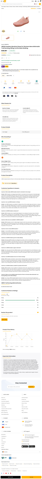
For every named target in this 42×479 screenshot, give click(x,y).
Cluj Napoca (3, 436)
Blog (22, 410)
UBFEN (2, 8)
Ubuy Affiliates (24, 412)
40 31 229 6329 (26, 441)
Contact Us (3, 399)
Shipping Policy (4, 410)
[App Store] (25, 446)
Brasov (2, 447)
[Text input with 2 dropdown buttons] (17, 4)
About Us (3, 397)
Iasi (2, 440)
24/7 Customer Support (29, 435)
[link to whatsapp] (17, 31)
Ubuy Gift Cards (25, 408)
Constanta (3, 441)
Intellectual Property (5, 403)
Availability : (3, 55)
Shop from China (5, 465)
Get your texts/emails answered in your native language (32, 437)
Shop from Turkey (13, 465)
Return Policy (24, 403)
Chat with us (13, 183)
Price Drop (12, 50)
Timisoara (3, 438)
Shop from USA (5, 463)
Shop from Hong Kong (28, 463)
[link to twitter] (24, 31)
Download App (25, 397)
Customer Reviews (25, 401)
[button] (33, 1)
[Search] (40, 4)
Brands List (24, 399)
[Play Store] (31, 446)
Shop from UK (11, 463)
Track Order (3, 406)
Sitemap (3, 405)
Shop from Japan (19, 463)
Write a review (4, 319)
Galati (2, 445)
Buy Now (16, 93)
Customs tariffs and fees (6, 408)
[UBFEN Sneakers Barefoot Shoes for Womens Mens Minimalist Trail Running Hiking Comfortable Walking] (21, 22)
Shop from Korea (36, 463)
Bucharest (3, 434)
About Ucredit (24, 406)
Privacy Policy (13, 470)
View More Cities (4, 449)
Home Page (3, 6)
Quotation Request (5, 401)
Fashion (7, 6)
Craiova (3, 443)
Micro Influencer (4, 412)
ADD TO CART (10, 477)
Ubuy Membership (5, 414)
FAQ (22, 405)
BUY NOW (31, 477)
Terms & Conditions (5, 470)
